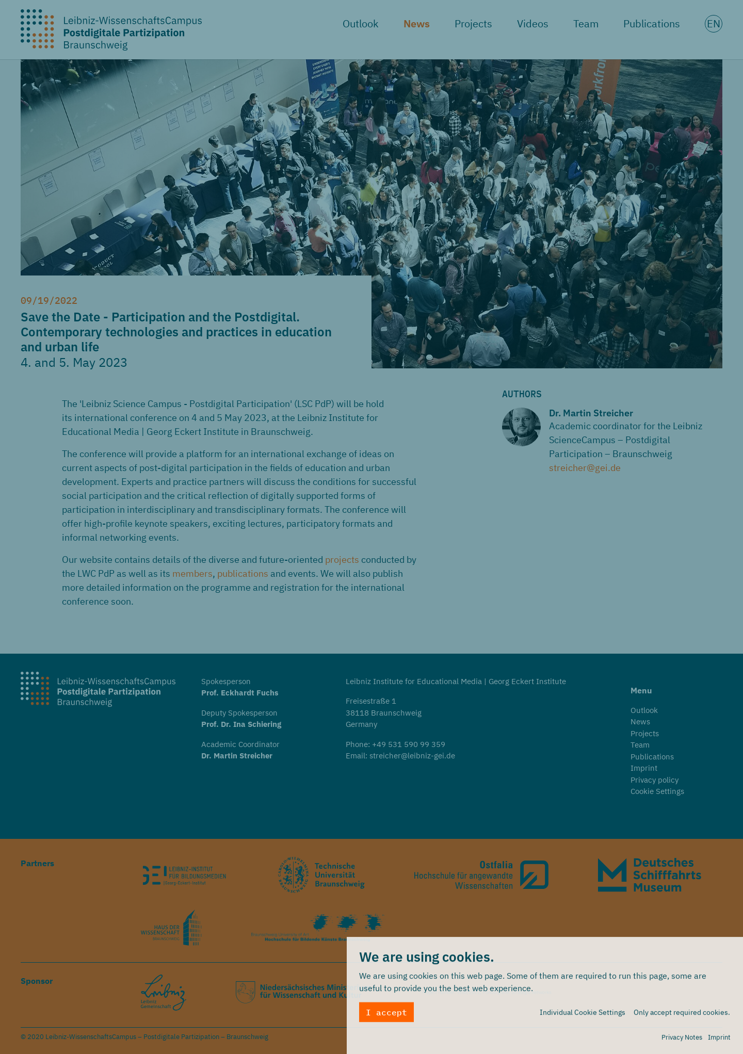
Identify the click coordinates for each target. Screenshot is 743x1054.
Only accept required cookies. (682, 1015)
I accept (386, 1015)
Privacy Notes (681, 1040)
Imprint (719, 1040)
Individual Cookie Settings (582, 1015)
